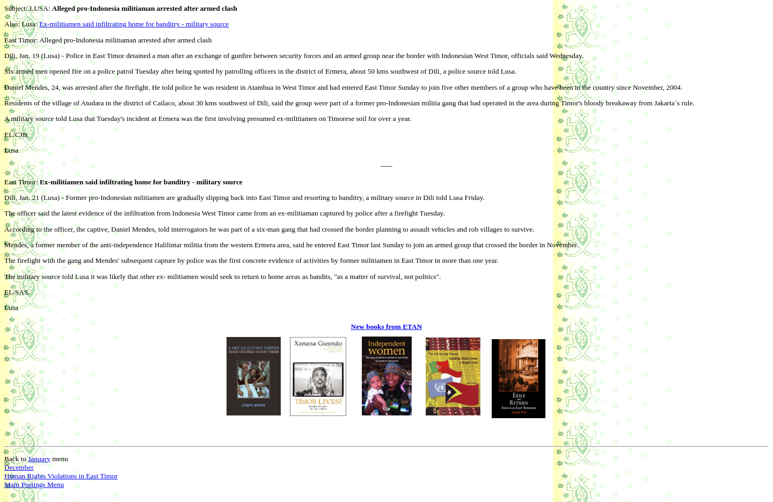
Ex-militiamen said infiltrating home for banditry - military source (134, 24)
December (19, 467)
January (39, 459)
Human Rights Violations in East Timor (61, 476)
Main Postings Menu (34, 485)
